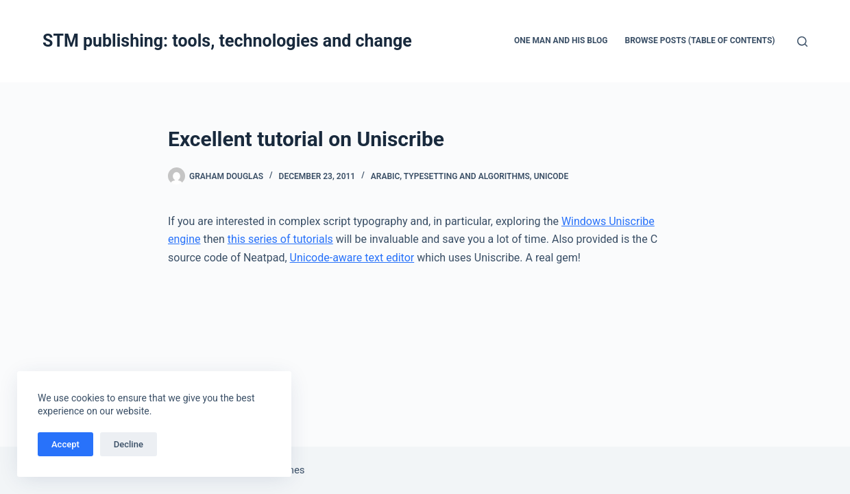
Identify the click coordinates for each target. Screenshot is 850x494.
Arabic (385, 176)
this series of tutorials (280, 239)
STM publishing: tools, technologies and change (227, 41)
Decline (128, 444)
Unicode (551, 176)
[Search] (802, 41)
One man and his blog (561, 40)
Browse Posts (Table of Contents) (700, 40)
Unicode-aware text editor (352, 257)
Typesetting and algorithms (467, 176)
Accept (65, 444)
